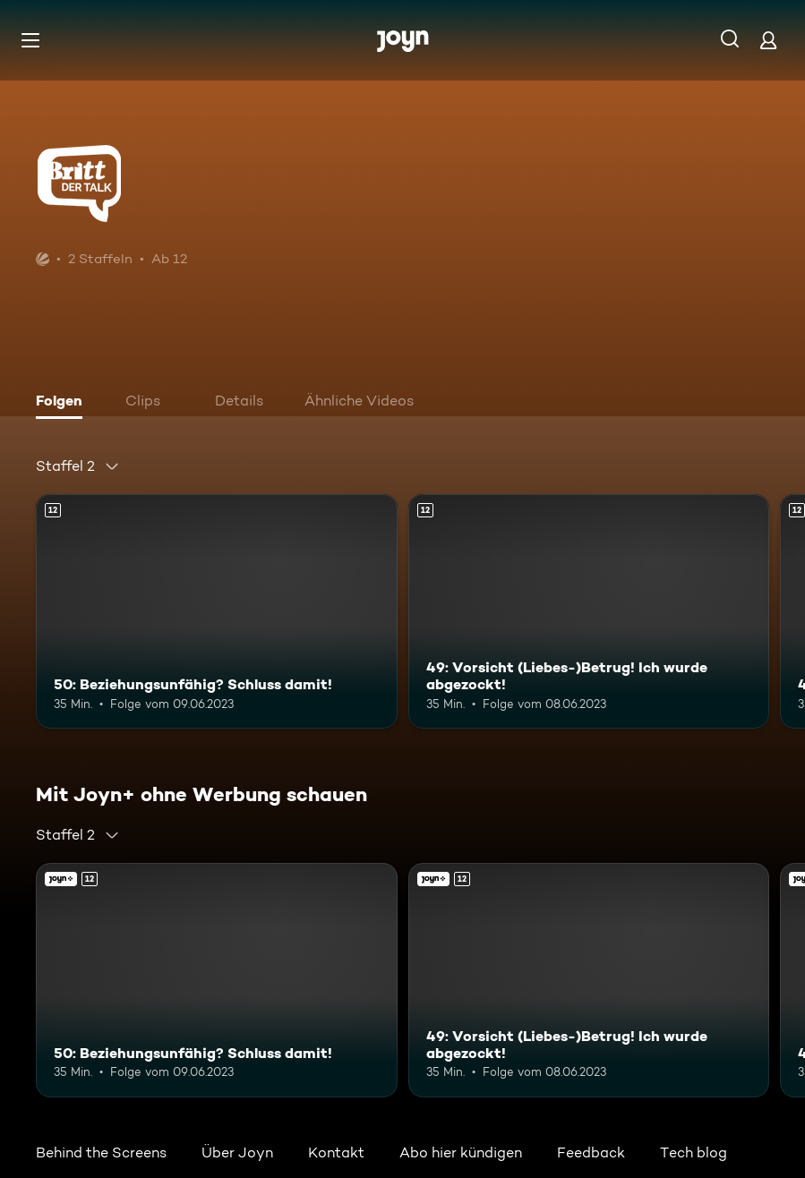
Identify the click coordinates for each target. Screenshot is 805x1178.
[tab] (63, 403)
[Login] (768, 39)
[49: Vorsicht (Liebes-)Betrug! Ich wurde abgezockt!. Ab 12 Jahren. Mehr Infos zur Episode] (589, 611)
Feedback (591, 1152)
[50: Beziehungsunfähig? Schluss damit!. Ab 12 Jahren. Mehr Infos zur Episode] (217, 611)
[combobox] (78, 466)
